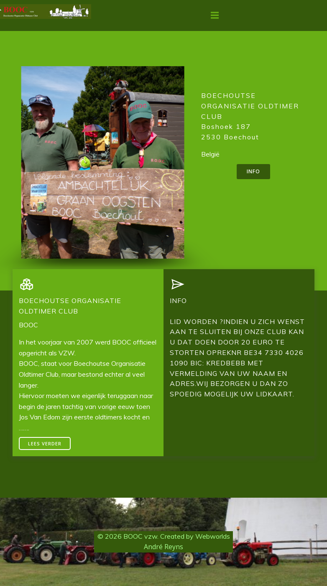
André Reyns (163, 546)
